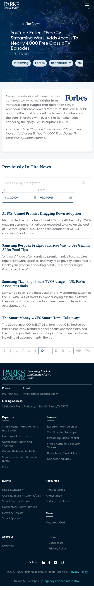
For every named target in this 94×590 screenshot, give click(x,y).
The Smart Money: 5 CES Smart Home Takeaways (41, 317)
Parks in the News (57, 501)
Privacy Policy (58, 548)
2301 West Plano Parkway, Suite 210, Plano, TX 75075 (35, 406)
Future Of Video (12, 513)
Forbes (40, 63)
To (3, 190)
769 (78, 351)
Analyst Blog (54, 496)
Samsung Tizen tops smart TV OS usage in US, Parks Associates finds (43, 283)
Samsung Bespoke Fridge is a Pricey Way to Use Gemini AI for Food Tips (46, 247)
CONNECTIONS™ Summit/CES (21, 496)
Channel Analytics (59, 459)
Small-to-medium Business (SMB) (19, 459)
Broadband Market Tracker (65, 453)
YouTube (83, 63)
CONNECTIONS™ (13, 490)
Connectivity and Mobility (19, 451)
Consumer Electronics (16, 436)
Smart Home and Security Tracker (64, 446)
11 (49, 351)
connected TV (61, 63)
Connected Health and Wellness (17, 444)
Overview (8, 546)
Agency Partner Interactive (62, 581)
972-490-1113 (10, 394)
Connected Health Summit (19, 507)
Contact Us (56, 543)
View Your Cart (55, 522)
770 (87, 351)
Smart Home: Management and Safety (20, 429)
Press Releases (55, 490)
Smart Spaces (11, 518)
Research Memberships (62, 427)
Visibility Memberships (61, 432)
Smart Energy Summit (16, 501)
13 (63, 351)
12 (56, 351)
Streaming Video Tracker (63, 438)
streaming (21, 63)
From (41, 190)
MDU (5, 467)
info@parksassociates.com (40, 394)
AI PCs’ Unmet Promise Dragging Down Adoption (41, 213)
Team (52, 537)
